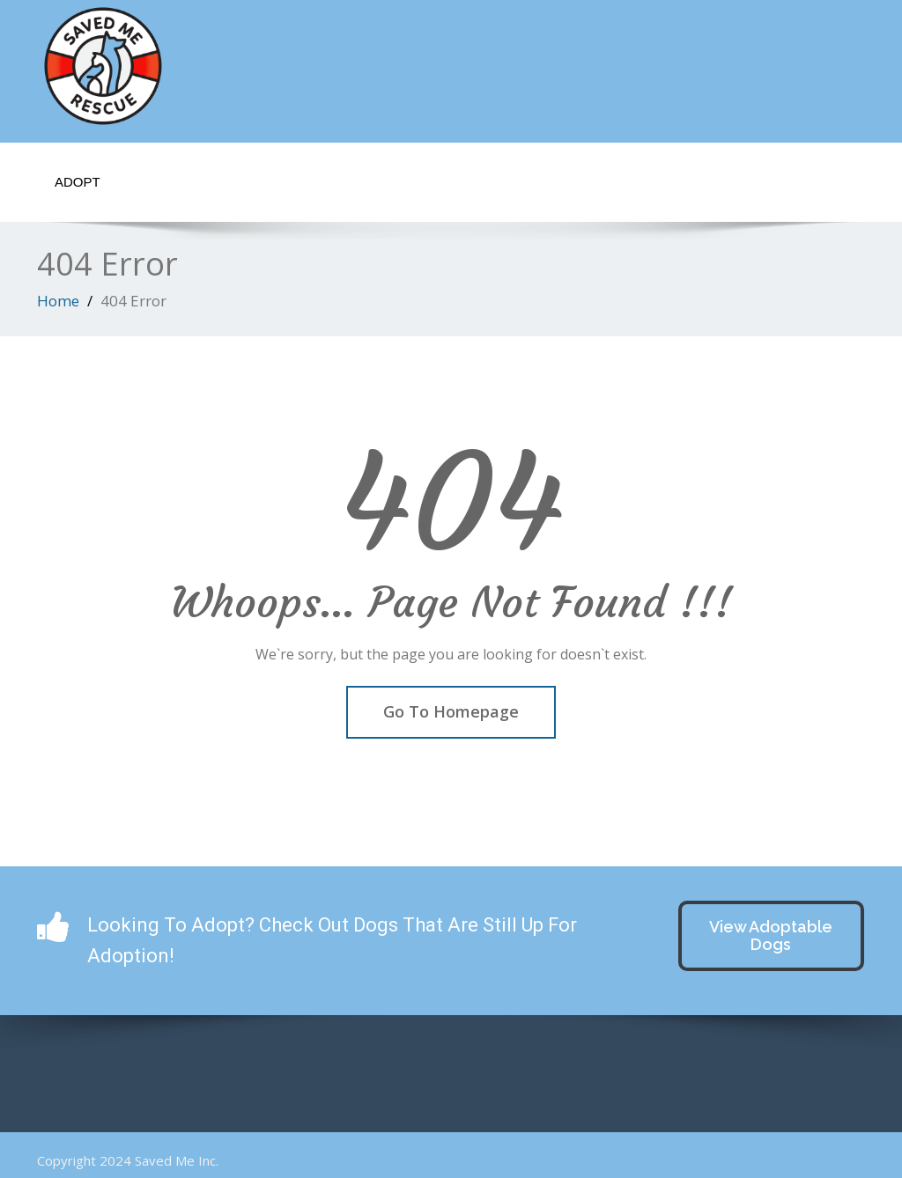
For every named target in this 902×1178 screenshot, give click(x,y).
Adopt (77, 181)
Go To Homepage (451, 711)
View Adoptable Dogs (770, 935)
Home (58, 301)
